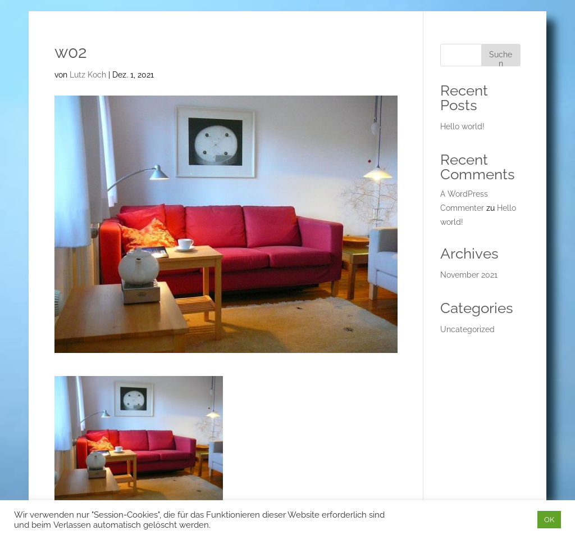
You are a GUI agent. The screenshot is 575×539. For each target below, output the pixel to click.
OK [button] (549, 519)
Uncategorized (467, 329)
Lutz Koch (88, 74)
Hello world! (462, 126)
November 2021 (469, 274)
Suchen (500, 58)
